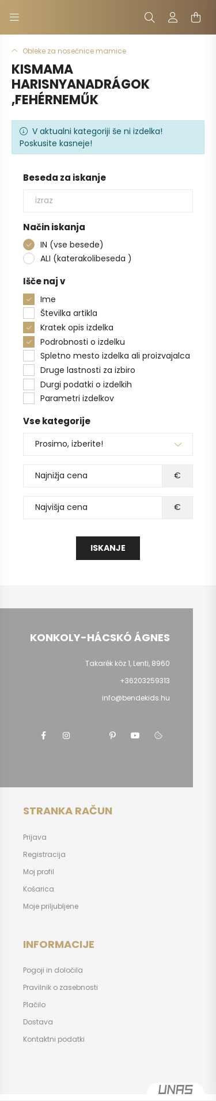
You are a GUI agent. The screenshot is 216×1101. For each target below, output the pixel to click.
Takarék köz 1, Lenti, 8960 (127, 663)
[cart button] (195, 17)
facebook (43, 735)
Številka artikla (68, 313)
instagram (66, 735)
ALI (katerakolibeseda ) (86, 258)
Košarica (38, 889)
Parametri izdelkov (77, 398)
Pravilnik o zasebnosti (60, 988)
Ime (48, 299)
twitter (89, 735)
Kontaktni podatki (54, 1039)
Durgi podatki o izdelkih (86, 384)
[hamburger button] (14, 17)
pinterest (112, 735)
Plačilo (34, 1005)
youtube (135, 735)
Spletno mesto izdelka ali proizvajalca (115, 355)
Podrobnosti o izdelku (82, 342)
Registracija (44, 855)
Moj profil (38, 872)
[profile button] (172, 17)
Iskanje (108, 548)
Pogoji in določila (53, 970)
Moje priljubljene (50, 906)
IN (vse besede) (72, 244)
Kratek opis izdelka (76, 327)
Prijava (35, 837)
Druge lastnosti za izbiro (87, 370)
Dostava (38, 1022)
